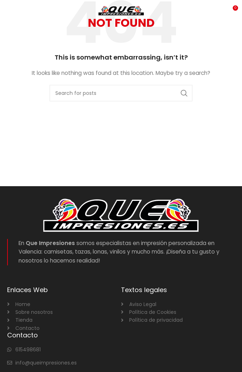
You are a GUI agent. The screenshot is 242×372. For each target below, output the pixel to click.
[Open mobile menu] (17, 11)
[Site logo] (121, 10)
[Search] (121, 93)
